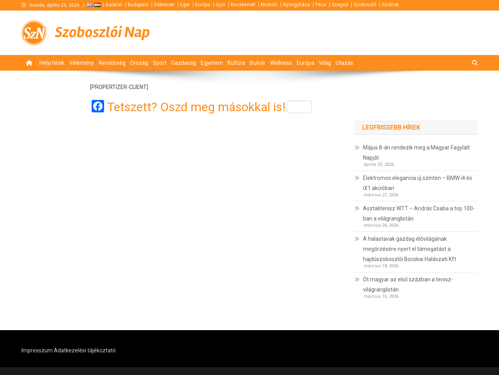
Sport (159, 63)
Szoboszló (365, 4)
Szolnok (390, 4)
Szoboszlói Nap (102, 32)
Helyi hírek (51, 63)
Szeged (340, 4)
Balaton (114, 4)
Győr (220, 4)
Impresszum (37, 350)
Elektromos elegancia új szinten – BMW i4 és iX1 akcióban (417, 183)
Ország (139, 63)
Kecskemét (243, 4)
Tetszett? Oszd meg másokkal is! (209, 107)
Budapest (138, 4)
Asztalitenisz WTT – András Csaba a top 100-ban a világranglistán (419, 213)
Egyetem (212, 63)
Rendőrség (112, 63)
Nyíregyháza (296, 4)
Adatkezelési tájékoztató (85, 350)
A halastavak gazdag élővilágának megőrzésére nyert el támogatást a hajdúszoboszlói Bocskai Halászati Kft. (410, 249)
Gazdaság (183, 63)
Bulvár (257, 63)
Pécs (320, 4)
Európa (202, 4)
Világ (325, 63)
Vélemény (81, 63)
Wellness (281, 63)
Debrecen (164, 4)
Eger (185, 4)
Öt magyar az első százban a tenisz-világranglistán (408, 284)
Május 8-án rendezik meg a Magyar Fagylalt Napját (416, 152)
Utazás (344, 63)
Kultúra (236, 63)
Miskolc (269, 4)
